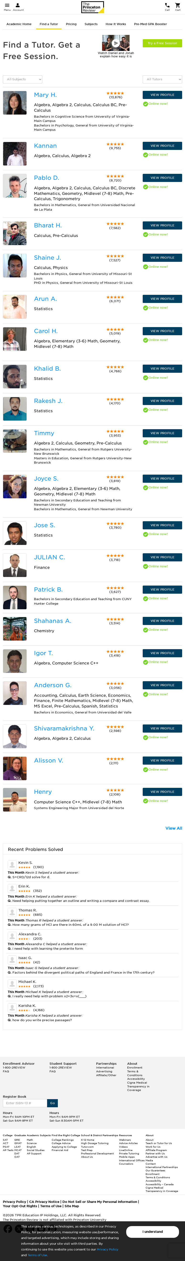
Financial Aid (60, 1150)
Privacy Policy (107, 1249)
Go (52, 1103)
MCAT (18, 1150)
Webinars (125, 1139)
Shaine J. (47, 257)
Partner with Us (155, 1153)
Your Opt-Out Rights (20, 1206)
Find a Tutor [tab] (49, 24)
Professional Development (97, 1153)
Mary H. (45, 94)
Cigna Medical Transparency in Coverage (138, 1086)
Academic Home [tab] (19, 24)
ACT (5, 1143)
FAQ (6, 1071)
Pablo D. (46, 177)
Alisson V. (48, 760)
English (31, 1146)
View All (173, 828)
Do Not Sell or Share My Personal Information (99, 1202)
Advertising (104, 1071)
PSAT (6, 1146)
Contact (151, 1163)
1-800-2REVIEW (14, 1067)
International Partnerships (162, 1167)
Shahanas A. (52, 620)
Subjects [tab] (91, 24)
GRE (17, 1139)
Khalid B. (47, 368)
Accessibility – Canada (160, 1184)
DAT (17, 1153)
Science (32, 1143)
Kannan (45, 145)
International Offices (132, 1160)
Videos (123, 1146)
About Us (87, 1156)
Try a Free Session (162, 43)
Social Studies (35, 1150)
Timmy (44, 433)
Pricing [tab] (71, 24)
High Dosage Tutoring (95, 1143)
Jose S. (44, 525)
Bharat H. (48, 225)
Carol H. (46, 331)
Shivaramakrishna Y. (64, 728)
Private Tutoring (129, 1153)
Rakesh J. (48, 400)
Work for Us (153, 1146)
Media (149, 1160)
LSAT (17, 1146)
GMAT (18, 1143)
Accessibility (136, 1078)
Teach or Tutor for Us (159, 1143)
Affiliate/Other (106, 1075)
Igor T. (43, 653)
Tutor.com (87, 1146)
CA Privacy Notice (44, 1202)
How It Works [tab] (116, 24)
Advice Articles (128, 1143)
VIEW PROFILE (162, 95)
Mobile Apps (127, 1156)
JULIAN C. (49, 557)
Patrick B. (48, 589)
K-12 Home (87, 1139)
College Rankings (63, 1139)
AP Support (34, 1153)
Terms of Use (37, 1255)
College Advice (61, 1143)
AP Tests (8, 1150)
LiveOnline (125, 1150)
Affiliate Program (156, 1150)
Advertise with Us (156, 1156)
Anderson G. (52, 685)
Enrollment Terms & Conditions (134, 1071)
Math (30, 1139)
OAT (17, 1156)
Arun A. (45, 298)
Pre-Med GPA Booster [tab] (150, 24)
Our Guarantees (155, 1170)
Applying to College (64, 1146)
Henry (43, 791)
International (105, 1067)
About (149, 1139)
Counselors (126, 1163)
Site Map (72, 1206)
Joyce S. (46, 478)
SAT (5, 1139)
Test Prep (86, 1150)
